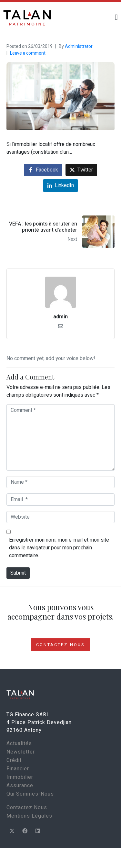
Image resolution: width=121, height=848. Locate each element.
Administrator (79, 46)
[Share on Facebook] (43, 170)
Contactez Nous (26, 807)
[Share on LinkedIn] (60, 185)
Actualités (19, 743)
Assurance (19, 785)
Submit (18, 573)
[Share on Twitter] (81, 170)
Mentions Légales (29, 816)
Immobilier (19, 777)
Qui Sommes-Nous (30, 794)
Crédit (14, 760)
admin (60, 317)
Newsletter (20, 752)
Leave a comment (27, 53)
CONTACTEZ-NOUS (60, 645)
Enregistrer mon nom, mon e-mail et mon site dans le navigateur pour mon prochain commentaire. (59, 547)
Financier (17, 769)
